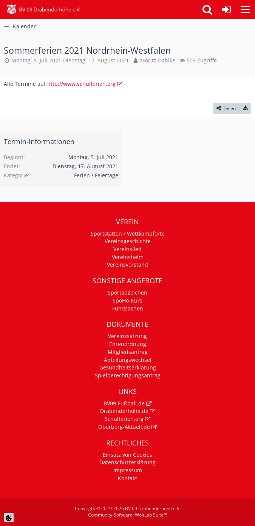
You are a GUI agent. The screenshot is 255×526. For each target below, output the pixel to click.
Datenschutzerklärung (127, 462)
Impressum (127, 470)
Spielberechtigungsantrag (128, 375)
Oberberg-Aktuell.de (124, 426)
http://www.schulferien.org (81, 83)
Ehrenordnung (127, 344)
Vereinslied (127, 249)
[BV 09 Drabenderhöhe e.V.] (43, 9)
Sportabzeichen (127, 292)
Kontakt (127, 478)
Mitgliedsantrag (128, 351)
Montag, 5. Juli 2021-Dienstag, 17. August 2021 (70, 60)
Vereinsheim (128, 257)
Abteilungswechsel (127, 359)
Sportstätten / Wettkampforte (128, 233)
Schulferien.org (124, 418)
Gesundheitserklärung (127, 367)
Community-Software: (127, 515)
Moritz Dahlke (157, 60)
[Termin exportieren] (245, 108)
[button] (245, 9)
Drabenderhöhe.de (124, 410)
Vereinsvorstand (127, 264)
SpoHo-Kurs (127, 300)
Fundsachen (127, 308)
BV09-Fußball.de (124, 403)
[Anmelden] (226, 9)
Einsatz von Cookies (127, 454)
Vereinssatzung (127, 336)
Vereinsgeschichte (128, 241)
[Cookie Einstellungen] (9, 517)
